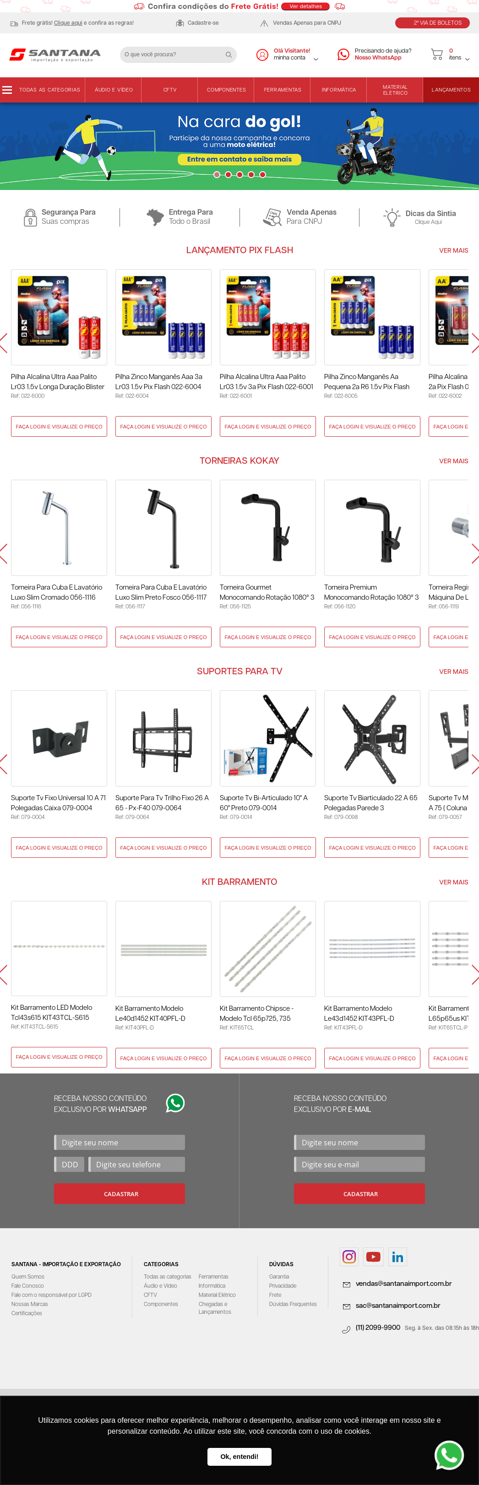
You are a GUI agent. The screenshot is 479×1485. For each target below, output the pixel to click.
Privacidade (282, 1286)
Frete (275, 1295)
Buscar (232, 51)
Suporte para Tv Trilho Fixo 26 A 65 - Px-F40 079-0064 (162, 803)
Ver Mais (453, 251)
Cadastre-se (203, 23)
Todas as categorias (49, 89)
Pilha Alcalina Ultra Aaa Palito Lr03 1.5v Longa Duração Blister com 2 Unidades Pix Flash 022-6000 (57, 383)
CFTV (170, 89)
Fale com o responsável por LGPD (51, 1295)
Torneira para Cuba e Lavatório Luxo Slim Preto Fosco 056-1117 (161, 592)
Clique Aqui (428, 222)
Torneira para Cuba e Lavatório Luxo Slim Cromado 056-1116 (56, 592)
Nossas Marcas (29, 1304)
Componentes (226, 89)
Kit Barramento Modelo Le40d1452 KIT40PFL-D (150, 1013)
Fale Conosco (27, 1286)
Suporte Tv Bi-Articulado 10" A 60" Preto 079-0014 (264, 803)
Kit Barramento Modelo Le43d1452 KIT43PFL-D (359, 1013)
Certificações (26, 1314)
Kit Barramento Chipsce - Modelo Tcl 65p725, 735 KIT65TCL (257, 1014)
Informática (339, 89)
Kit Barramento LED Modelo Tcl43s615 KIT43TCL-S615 (51, 1012)
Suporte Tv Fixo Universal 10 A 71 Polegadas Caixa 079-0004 (58, 803)
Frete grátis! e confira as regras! (78, 23)
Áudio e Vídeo (114, 89)
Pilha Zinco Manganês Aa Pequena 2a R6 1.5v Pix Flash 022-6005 (366, 383)
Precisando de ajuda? (383, 54)
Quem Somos (27, 1277)
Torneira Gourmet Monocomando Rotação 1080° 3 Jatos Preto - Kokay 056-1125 (267, 593)
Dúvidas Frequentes (293, 1304)
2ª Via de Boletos (438, 23)
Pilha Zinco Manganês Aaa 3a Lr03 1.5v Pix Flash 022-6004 (158, 382)
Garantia (279, 1277)
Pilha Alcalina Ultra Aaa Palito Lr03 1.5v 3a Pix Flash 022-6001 (266, 382)
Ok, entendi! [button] (239, 1456)
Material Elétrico (395, 90)
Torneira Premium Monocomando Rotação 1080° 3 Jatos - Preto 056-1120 (371, 593)
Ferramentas (283, 89)
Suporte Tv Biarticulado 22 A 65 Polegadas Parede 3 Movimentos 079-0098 (371, 804)
